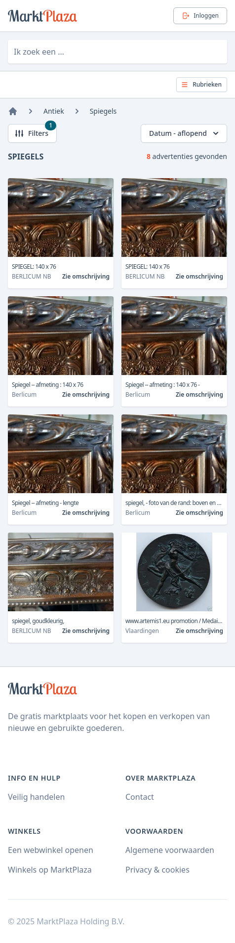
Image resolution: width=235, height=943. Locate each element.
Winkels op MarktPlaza (50, 869)
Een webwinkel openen (50, 850)
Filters (35, 131)
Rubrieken (201, 84)
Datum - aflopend (185, 133)
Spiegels (103, 111)
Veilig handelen (36, 796)
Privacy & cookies (157, 869)
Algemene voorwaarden (169, 850)
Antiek (53, 111)
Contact (139, 796)
